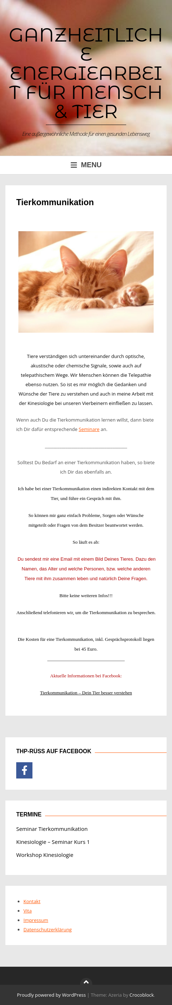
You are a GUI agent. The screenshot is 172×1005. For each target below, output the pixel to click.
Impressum (35, 920)
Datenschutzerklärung (47, 929)
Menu (86, 165)
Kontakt (31, 901)
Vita (27, 910)
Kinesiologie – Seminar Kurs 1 (53, 841)
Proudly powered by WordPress (51, 995)
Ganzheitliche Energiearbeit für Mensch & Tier (86, 73)
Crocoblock (141, 995)
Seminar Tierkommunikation (52, 828)
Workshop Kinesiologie (44, 854)
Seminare (89, 429)
